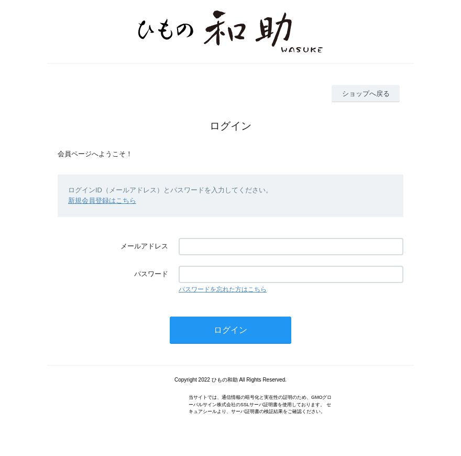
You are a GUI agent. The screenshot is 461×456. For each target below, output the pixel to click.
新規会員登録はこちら (102, 200)
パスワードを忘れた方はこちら (223, 289)
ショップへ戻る (366, 93)
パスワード (151, 274)
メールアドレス (144, 246)
